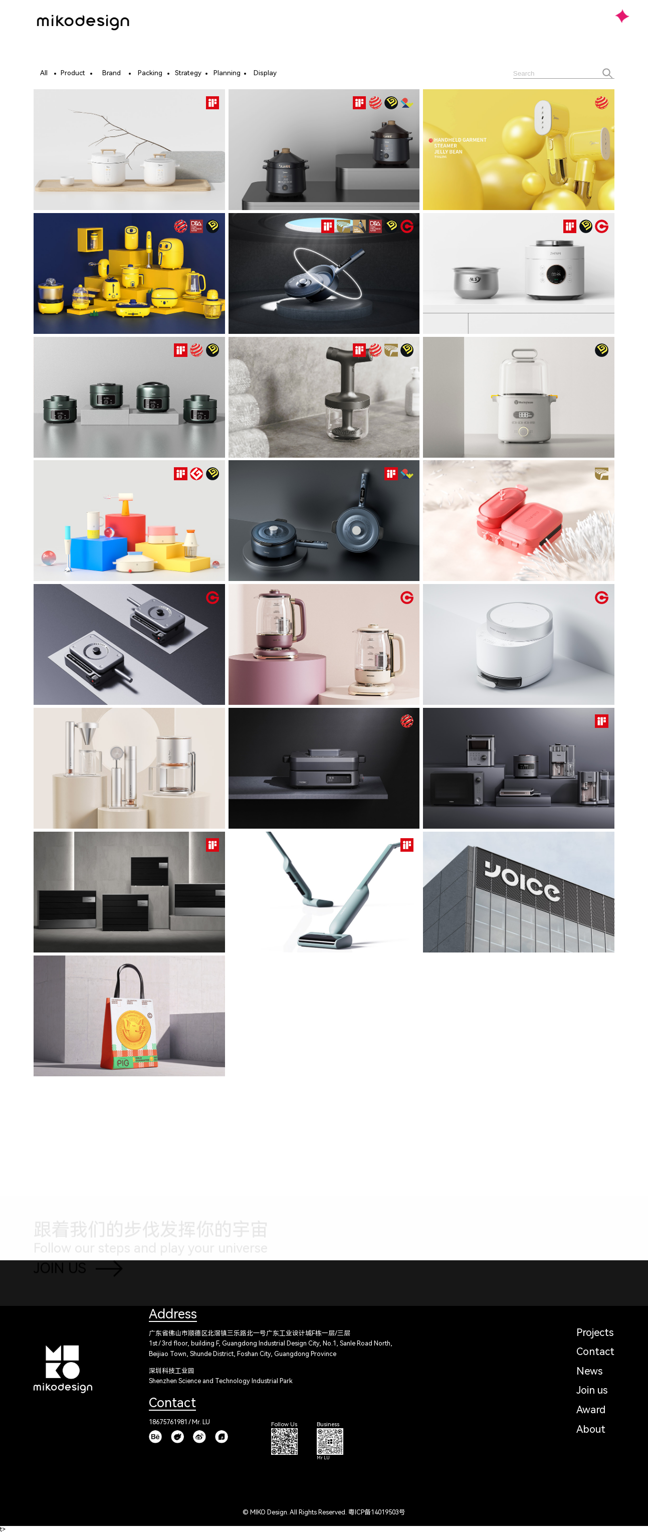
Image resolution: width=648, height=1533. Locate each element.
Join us (591, 1390)
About (590, 1429)
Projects (594, 1332)
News (589, 1371)
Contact (595, 1352)
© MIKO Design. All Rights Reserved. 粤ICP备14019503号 (324, 1512)
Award (590, 1410)
